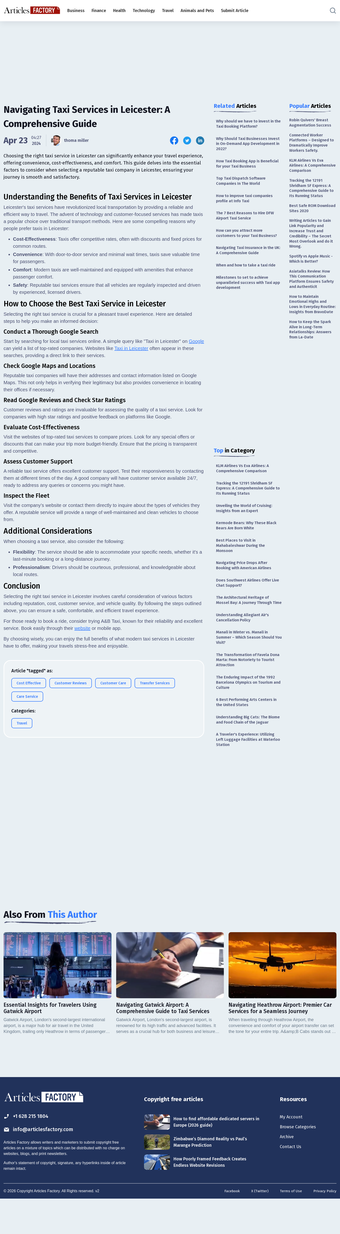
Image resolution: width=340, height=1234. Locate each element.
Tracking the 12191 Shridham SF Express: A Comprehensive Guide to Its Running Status (247, 497)
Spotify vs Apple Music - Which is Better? (312, 272)
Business (76, 10)
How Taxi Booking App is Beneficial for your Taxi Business (248, 165)
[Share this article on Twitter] (187, 140)
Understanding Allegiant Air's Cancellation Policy (244, 638)
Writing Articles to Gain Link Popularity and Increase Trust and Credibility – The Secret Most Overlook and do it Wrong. (312, 245)
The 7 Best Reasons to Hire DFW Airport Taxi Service (246, 220)
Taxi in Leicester (131, 460)
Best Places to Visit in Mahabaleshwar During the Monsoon (242, 557)
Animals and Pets (197, 10)
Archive (287, 1171)
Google (196, 453)
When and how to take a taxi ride (248, 271)
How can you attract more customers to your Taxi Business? (248, 238)
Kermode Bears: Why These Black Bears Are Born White (248, 536)
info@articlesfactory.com (41, 1163)
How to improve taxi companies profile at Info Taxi (246, 202)
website (82, 740)
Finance (99, 10)
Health (119, 10)
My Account (292, 1151)
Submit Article (234, 10)
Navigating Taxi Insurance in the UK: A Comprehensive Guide (247, 256)
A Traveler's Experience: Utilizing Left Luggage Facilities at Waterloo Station (247, 772)
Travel (168, 10)
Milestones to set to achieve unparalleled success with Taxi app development (245, 290)
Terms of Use (290, 1225)
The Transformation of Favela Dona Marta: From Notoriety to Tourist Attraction (245, 683)
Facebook (229, 1225)
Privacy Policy (324, 1225)
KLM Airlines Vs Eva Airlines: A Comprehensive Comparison (245, 476)
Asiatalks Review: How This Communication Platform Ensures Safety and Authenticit (312, 294)
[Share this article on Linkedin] (200, 140)
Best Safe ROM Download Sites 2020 (309, 219)
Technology (144, 10)
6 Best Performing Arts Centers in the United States (248, 727)
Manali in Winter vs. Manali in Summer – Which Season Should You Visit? (247, 659)
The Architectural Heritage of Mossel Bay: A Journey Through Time (246, 617)
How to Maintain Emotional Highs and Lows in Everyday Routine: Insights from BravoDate (310, 323)
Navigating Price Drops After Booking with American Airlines (246, 578)
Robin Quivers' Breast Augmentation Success (311, 123)
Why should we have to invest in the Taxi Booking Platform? (247, 124)
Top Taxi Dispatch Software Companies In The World (242, 184)
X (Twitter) (258, 1225)
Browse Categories (299, 1161)
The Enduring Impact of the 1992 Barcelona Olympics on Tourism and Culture (247, 706)
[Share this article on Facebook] (174, 140)
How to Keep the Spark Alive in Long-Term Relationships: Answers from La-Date (311, 353)
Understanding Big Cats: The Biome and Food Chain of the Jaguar (244, 748)
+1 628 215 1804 (28, 1150)
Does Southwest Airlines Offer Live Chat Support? (245, 596)
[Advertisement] (170, 58)
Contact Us (291, 1182)
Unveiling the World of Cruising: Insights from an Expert (246, 518)
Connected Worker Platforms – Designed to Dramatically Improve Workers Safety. (312, 144)
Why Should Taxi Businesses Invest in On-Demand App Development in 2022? (243, 145)
